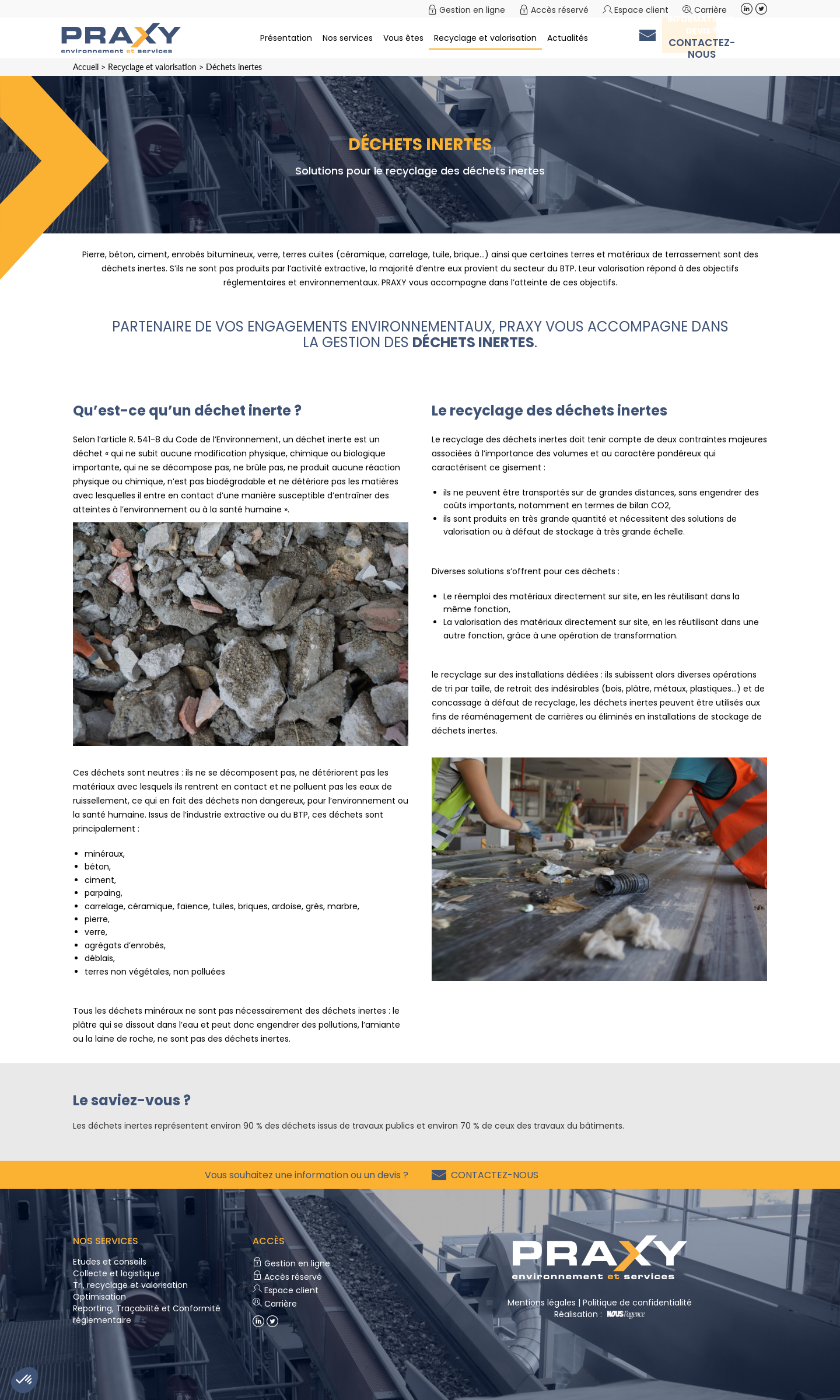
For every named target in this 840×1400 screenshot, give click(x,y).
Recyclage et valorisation (485, 38)
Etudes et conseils (109, 1262)
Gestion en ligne (472, 10)
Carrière (710, 10)
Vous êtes (403, 38)
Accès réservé (560, 10)
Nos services (348, 38)
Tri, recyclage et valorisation (130, 1285)
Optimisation (99, 1297)
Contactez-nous (492, 1175)
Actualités (567, 38)
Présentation (286, 38)
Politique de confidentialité (637, 1302)
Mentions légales (542, 1302)
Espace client (641, 10)
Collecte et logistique (116, 1273)
